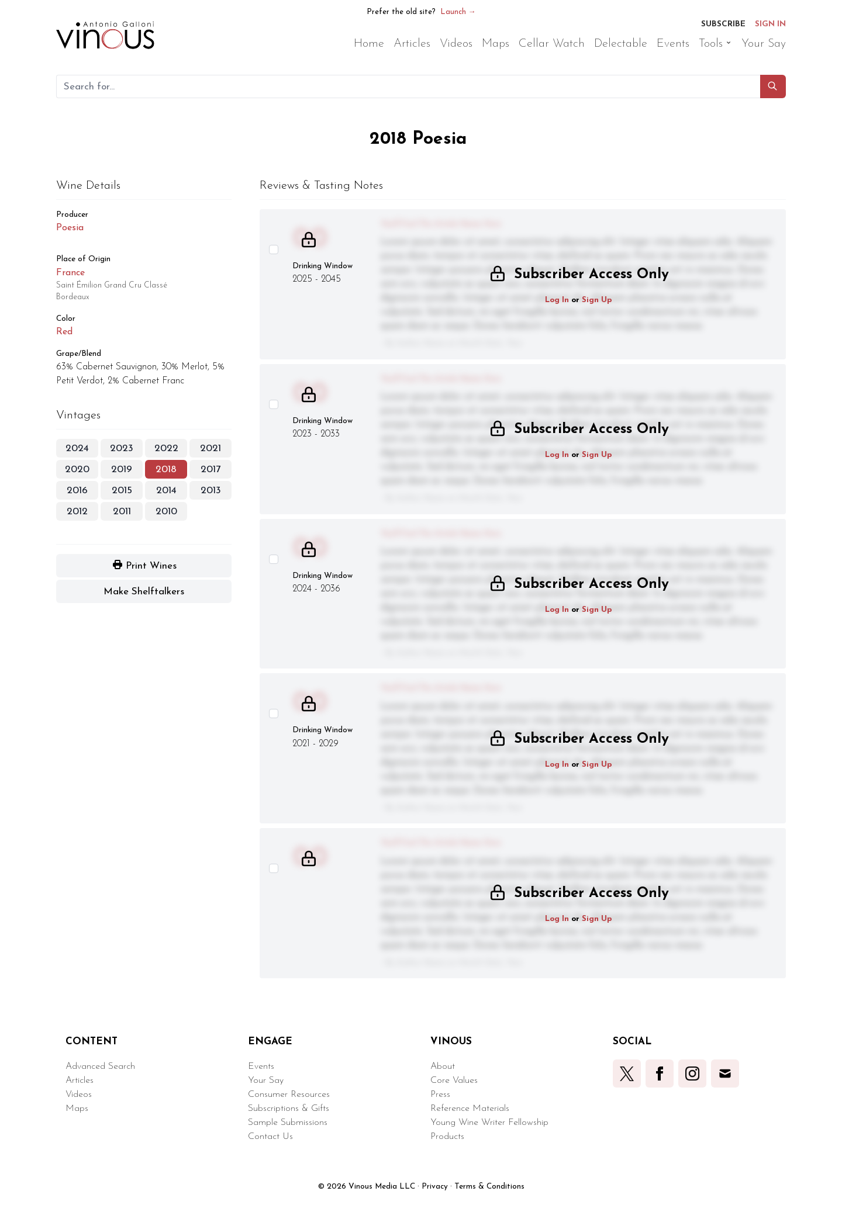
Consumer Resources (289, 1094)
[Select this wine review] (273, 249)
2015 (122, 491)
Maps (76, 1108)
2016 (77, 491)
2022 (166, 448)
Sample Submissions (287, 1122)
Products (447, 1136)
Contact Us (270, 1136)
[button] (773, 86)
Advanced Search (100, 1066)
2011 (122, 512)
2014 (166, 491)
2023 (121, 448)
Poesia (70, 228)
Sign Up (597, 300)
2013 (211, 491)
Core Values (454, 1080)
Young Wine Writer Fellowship (489, 1122)
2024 (77, 448)
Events (261, 1066)
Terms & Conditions (489, 1186)
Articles (79, 1080)
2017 (210, 470)
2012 (77, 512)
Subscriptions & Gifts (288, 1108)
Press (440, 1094)
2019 (121, 470)
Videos (78, 1094)
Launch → (458, 12)
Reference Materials (469, 1108)
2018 (166, 470)
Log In (557, 300)
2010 (166, 512)
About (442, 1066)
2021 (210, 448)
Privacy (435, 1186)
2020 (77, 470)
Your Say (266, 1080)
